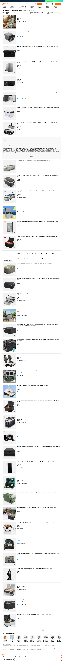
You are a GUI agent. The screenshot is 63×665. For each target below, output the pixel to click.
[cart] (49, 4)
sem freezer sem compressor (8, 649)
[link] (61, 655)
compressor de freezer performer (37, 646)
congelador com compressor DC (37, 649)
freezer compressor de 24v (8, 253)
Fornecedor (25, 21)
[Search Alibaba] (24, 4)
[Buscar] (39, 4)
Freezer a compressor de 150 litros (34, 258)
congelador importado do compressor (9, 258)
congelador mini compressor (8, 260)
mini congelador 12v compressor (23, 646)
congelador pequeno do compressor (9, 645)
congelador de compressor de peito (50, 646)
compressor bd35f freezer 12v (18, 253)
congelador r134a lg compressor (22, 258)
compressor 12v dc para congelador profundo (23, 649)
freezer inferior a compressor (22, 648)
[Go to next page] (58, 630)
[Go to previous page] (40, 630)
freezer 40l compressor (35, 648)
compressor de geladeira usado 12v (37, 645)
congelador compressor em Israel (46, 258)
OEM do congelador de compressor (23, 645)
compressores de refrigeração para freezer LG (50, 648)
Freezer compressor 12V (38, 253)
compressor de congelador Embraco (50, 645)
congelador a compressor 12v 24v (49, 253)
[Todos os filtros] (6, 13)
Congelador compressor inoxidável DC (9, 648)
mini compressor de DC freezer (9, 646)
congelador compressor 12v (29, 253)
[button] (35, 4)
